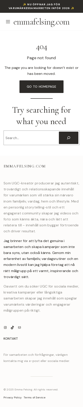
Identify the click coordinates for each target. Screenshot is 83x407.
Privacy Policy (13, 397)
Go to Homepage (41, 87)
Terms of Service (34, 397)
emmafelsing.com (42, 21)
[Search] (68, 138)
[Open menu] (8, 21)
